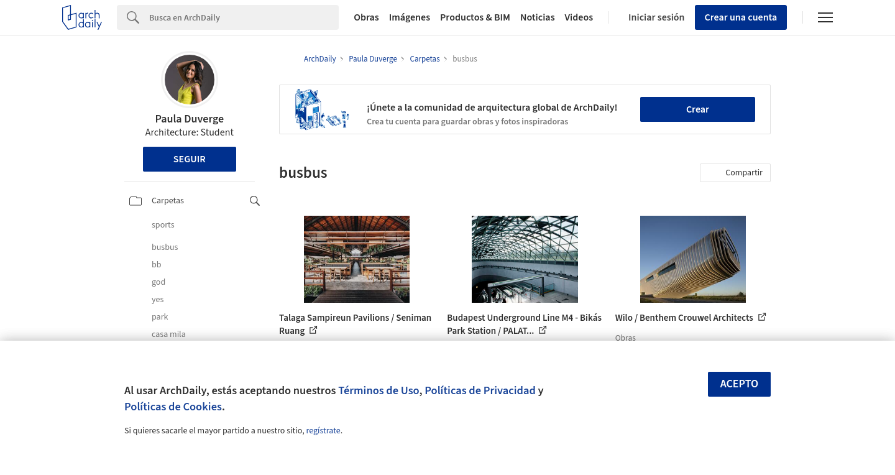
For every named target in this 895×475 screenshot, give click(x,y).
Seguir (189, 159)
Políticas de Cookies (173, 407)
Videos (579, 17)
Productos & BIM (475, 17)
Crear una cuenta (741, 17)
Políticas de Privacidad (480, 390)
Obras (366, 17)
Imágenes (409, 17)
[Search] (244, 17)
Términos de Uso (378, 390)
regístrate (323, 431)
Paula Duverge (189, 119)
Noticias (537, 17)
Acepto (739, 384)
